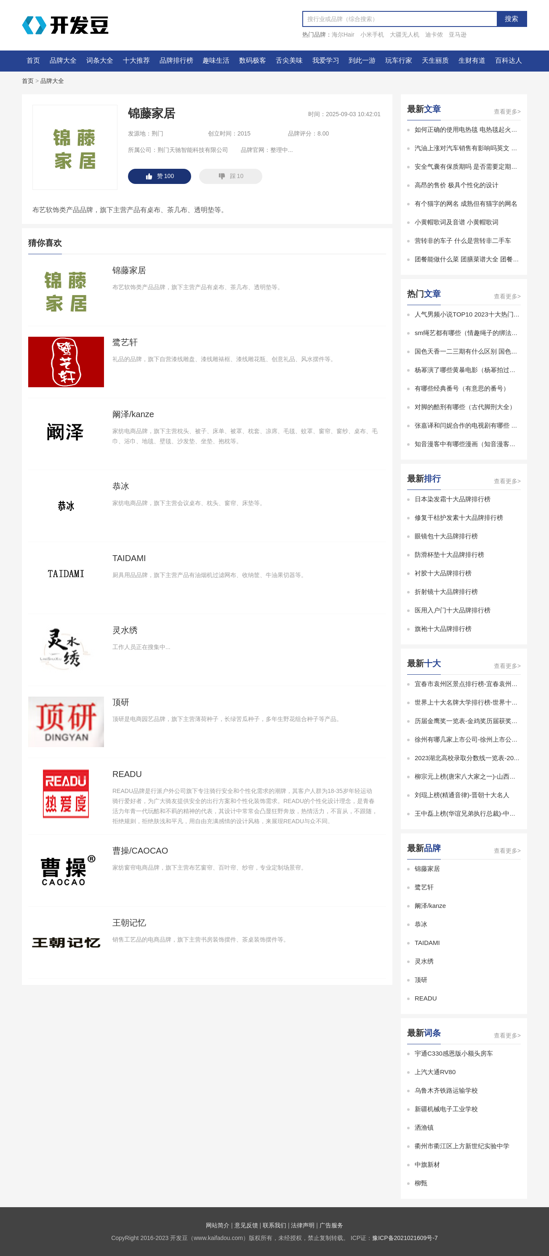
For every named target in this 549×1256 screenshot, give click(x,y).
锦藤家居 (427, 868)
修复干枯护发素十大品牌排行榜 (459, 517)
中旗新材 (427, 1164)
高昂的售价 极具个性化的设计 (456, 185)
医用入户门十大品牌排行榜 (452, 610)
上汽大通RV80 (435, 1071)
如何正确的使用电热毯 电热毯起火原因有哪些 (479, 129)
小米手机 (372, 34)
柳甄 (421, 1183)
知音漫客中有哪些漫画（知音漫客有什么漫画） (481, 443)
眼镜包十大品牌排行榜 (446, 536)
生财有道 (471, 60)
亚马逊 (457, 34)
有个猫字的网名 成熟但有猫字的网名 (466, 203)
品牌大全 (63, 60)
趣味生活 (216, 60)
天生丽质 (435, 60)
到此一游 (362, 60)
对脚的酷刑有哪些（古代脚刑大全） (465, 406)
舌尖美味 (289, 60)
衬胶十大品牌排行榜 (443, 573)
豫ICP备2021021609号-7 (405, 1238)
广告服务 (331, 1225)
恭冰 (421, 924)
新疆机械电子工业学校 (446, 1108)
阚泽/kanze (430, 905)
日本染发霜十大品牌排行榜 (452, 499)
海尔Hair (343, 34)
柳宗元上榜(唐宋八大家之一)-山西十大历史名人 (481, 776)
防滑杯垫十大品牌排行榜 (449, 554)
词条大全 (99, 60)
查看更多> (507, 111)
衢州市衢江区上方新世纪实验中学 (462, 1146)
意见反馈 (246, 1225)
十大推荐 (136, 60)
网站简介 (217, 1225)
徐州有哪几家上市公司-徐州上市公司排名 (472, 739)
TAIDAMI (427, 942)
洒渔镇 (424, 1127)
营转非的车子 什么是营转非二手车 (463, 240)
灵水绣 (424, 961)
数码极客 (252, 60)
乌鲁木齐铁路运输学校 (446, 1090)
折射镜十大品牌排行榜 (446, 591)
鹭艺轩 (424, 887)
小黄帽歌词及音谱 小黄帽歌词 (456, 222)
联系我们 (274, 1225)
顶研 (421, 979)
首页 (33, 60)
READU (426, 998)
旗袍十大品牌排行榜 (443, 628)
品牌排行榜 (176, 60)
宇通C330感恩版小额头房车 (454, 1053)
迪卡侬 (434, 34)
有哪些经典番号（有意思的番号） (462, 388)
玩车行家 (398, 60)
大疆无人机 (404, 34)
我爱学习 (325, 60)
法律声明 (302, 1225)
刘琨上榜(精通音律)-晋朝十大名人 (462, 794)
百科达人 (508, 60)
